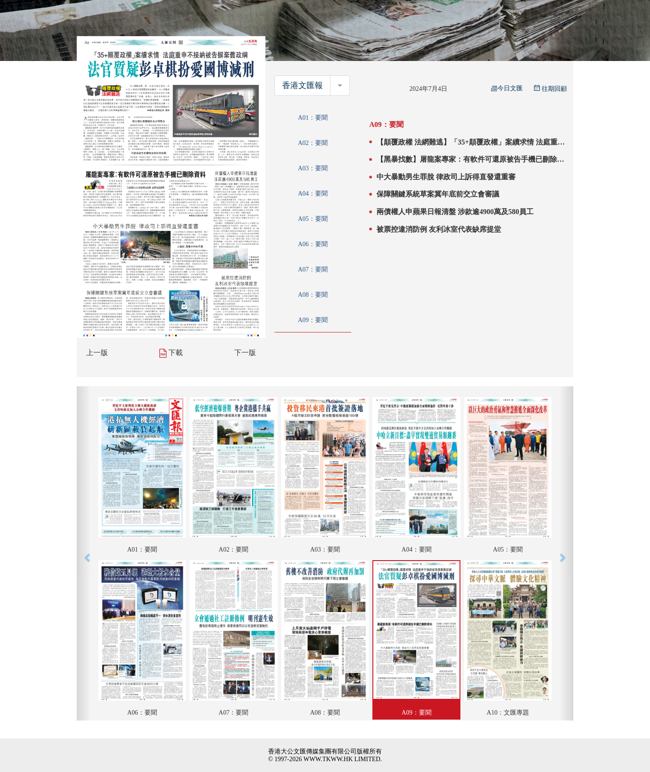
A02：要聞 (313, 143)
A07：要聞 (313, 269)
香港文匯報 (302, 85)
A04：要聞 (313, 193)
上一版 (97, 352)
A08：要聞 (313, 294)
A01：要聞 (313, 117)
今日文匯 (507, 88)
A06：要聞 (313, 244)
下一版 (245, 352)
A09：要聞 (313, 320)
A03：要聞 (313, 168)
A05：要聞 (313, 218)
